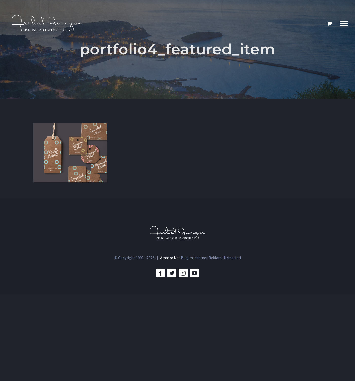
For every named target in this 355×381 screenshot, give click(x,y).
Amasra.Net (170, 344)
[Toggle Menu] (344, 23)
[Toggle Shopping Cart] (329, 23)
